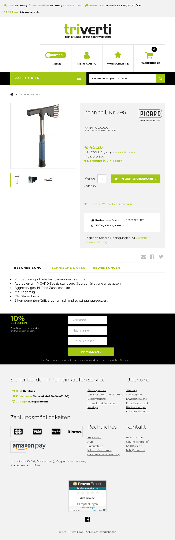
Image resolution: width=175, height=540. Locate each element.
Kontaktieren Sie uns (138, 411)
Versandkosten (124, 152)
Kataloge (93, 407)
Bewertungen (106, 268)
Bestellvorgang (97, 398)
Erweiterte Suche (136, 398)
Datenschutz (127, 360)
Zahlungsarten (97, 390)
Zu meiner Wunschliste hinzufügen (108, 203)
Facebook (152, 256)
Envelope (143, 256)
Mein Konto (87, 63)
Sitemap (131, 390)
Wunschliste (118, 63)
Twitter (161, 256)
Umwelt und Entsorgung (103, 403)
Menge (89, 178)
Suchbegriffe (134, 394)
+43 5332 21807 (73, 5)
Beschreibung (28, 268)
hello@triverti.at (135, 450)
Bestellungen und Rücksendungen (137, 405)
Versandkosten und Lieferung (105, 394)
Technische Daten (67, 268)
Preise (56, 63)
